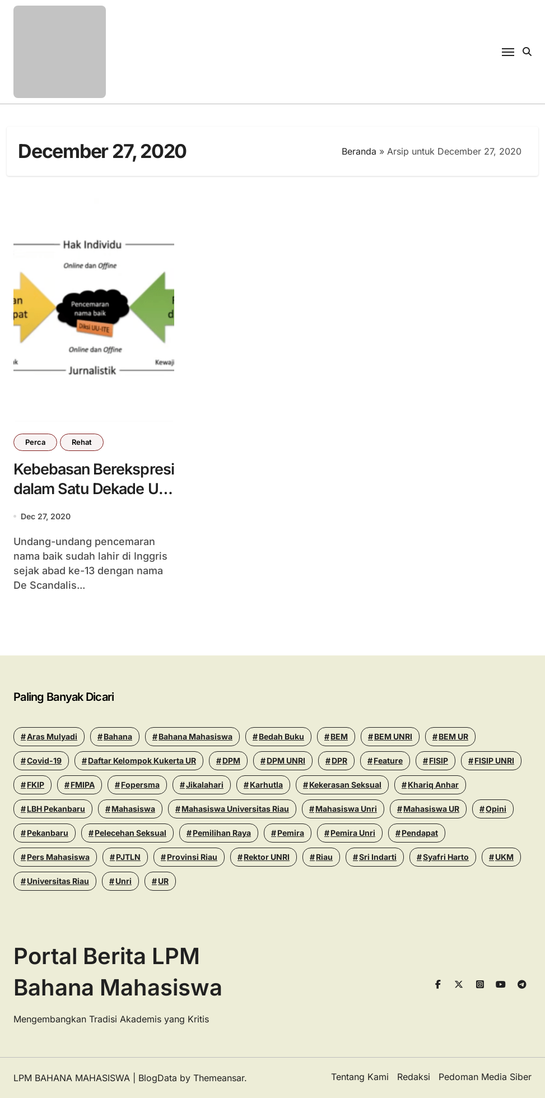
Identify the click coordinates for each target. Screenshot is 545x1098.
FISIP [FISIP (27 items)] (438, 760)
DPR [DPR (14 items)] (339, 760)
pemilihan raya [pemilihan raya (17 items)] (222, 833)
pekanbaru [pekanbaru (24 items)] (47, 833)
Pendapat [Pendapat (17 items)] (420, 833)
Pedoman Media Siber (485, 1076)
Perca (35, 442)
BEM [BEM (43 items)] (339, 736)
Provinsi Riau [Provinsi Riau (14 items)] (192, 857)
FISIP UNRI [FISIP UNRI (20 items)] (494, 760)
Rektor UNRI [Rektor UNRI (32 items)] (267, 857)
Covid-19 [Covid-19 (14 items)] (44, 760)
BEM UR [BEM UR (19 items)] (453, 736)
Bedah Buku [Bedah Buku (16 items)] (281, 736)
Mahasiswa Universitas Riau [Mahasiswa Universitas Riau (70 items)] (235, 808)
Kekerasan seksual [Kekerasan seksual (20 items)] (345, 784)
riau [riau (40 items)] (324, 857)
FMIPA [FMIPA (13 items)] (83, 784)
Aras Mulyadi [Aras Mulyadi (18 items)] (52, 736)
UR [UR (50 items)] (163, 881)
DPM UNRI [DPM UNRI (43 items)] (286, 760)
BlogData (157, 1077)
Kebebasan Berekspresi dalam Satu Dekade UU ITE (82, 489)
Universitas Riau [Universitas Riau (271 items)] (58, 881)
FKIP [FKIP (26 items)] (35, 784)
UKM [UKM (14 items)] (504, 857)
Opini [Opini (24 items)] (496, 808)
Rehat (82, 442)
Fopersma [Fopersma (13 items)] (140, 784)
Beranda (359, 151)
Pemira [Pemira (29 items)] (290, 833)
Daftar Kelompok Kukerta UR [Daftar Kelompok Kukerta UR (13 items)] (142, 760)
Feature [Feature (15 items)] (388, 760)
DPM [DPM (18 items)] (231, 760)
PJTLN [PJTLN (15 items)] (128, 857)
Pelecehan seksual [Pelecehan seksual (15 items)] (130, 833)
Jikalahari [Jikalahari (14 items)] (204, 784)
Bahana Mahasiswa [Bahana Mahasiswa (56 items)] (195, 736)
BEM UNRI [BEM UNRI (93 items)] (393, 736)
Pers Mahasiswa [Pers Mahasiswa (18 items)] (58, 857)
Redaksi (413, 1076)
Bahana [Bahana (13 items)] (118, 736)
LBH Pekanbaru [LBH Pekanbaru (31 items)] (56, 808)
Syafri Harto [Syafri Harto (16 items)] (446, 857)
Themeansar (218, 1077)
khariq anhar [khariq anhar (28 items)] (433, 784)
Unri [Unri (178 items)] (123, 881)
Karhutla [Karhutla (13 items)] (266, 784)
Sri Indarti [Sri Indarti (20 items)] (378, 857)
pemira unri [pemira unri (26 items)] (352, 833)
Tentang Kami (360, 1076)
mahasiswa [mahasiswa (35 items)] (133, 808)
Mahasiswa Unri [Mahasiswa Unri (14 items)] (346, 808)
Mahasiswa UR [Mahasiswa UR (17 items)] (431, 808)
